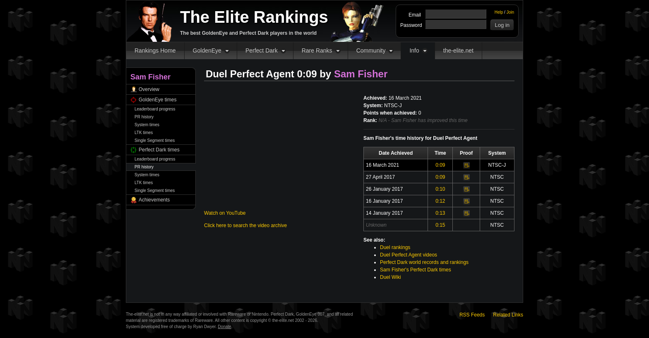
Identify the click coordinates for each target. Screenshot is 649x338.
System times (147, 124)
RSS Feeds (472, 315)
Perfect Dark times (159, 150)
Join (510, 12)
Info (414, 50)
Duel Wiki (390, 277)
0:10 (440, 189)
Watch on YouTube (225, 213)
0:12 (440, 201)
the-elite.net (458, 50)
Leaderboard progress (155, 109)
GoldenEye (207, 50)
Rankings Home (155, 50)
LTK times (144, 132)
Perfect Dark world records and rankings (424, 262)
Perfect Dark (261, 50)
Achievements (154, 200)
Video (466, 165)
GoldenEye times (157, 100)
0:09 (440, 165)
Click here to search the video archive (245, 225)
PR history (144, 117)
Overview (149, 89)
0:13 (440, 213)
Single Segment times (155, 140)
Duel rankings (395, 247)
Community (371, 50)
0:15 (440, 225)
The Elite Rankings (254, 17)
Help (499, 12)
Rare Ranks (317, 50)
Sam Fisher (360, 73)
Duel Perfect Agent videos (408, 255)
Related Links (508, 315)
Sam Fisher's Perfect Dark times (415, 270)
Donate (224, 326)
